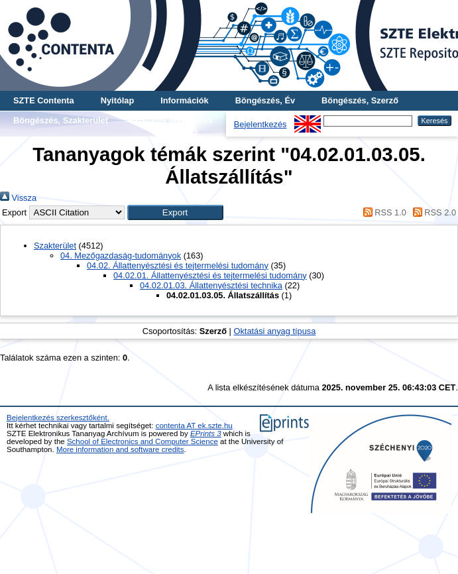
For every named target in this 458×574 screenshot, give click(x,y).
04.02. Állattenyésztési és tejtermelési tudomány (177, 265)
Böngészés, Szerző (359, 100)
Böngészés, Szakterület (60, 120)
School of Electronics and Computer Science (142, 441)
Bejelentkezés (260, 124)
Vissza (18, 198)
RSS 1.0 (382, 212)
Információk (184, 100)
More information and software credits (120, 449)
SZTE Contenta (43, 100)
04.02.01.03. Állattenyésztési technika (211, 285)
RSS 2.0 (432, 212)
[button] (175, 212)
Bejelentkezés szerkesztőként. (58, 418)
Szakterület (55, 246)
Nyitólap (117, 100)
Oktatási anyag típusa (274, 331)
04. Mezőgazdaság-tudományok (120, 255)
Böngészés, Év (265, 100)
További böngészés (174, 120)
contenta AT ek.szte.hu (194, 426)
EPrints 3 (205, 433)
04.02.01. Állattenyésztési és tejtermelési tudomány (210, 275)
